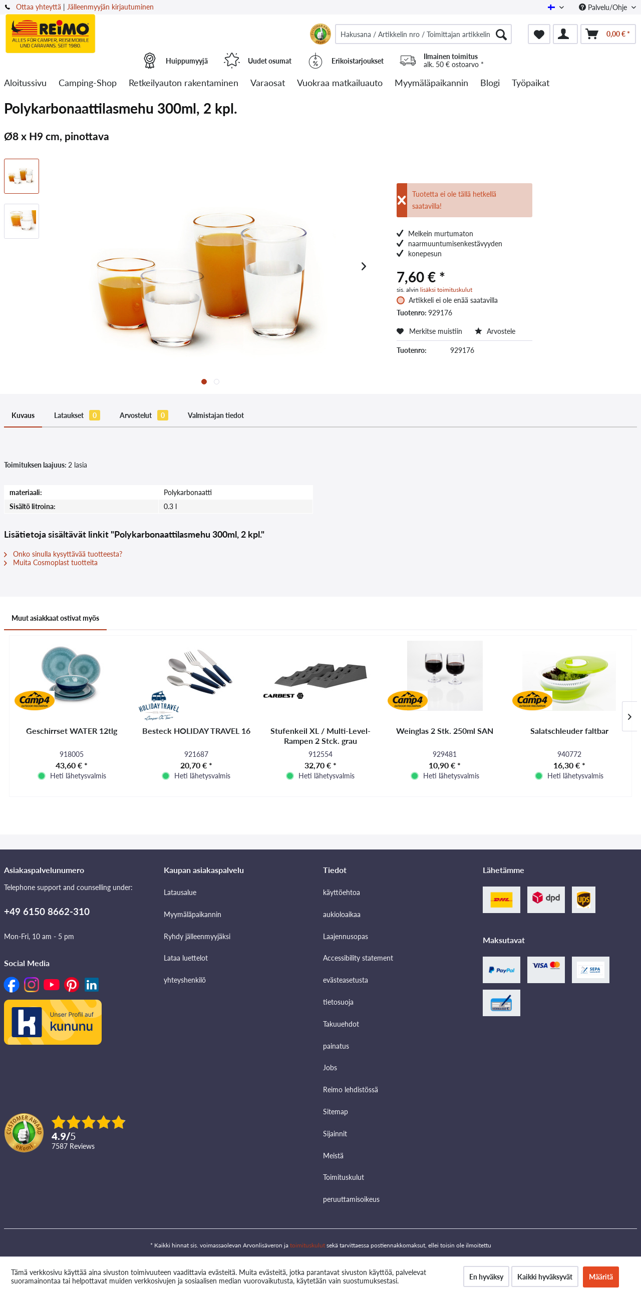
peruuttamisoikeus (351, 1199)
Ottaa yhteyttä (38, 7)
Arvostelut (144, 415)
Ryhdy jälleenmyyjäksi (197, 936)
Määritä (601, 1276)
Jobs (330, 1067)
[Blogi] (490, 83)
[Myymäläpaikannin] (431, 83)
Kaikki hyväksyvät (544, 1276)
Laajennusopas (345, 936)
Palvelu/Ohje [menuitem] (604, 7)
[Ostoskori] (608, 34)
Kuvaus (23, 415)
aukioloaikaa (342, 914)
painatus (336, 1046)
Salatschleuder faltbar (569, 730)
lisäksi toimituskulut (446, 289)
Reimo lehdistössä (350, 1089)
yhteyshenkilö (185, 980)
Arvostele (495, 331)
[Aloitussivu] (25, 83)
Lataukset (77, 415)
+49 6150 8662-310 (47, 911)
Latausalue (180, 892)
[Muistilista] (539, 34)
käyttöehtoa (341, 892)
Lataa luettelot (186, 958)
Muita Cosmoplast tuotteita (51, 562)
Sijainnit (335, 1133)
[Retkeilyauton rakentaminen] (183, 83)
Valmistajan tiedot (216, 415)
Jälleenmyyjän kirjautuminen (110, 7)
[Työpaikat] (530, 83)
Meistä (333, 1155)
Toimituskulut (343, 1177)
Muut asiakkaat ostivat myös (55, 618)
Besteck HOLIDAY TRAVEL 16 (196, 730)
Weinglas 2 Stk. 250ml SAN (444, 730)
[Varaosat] (267, 83)
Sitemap (335, 1111)
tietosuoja (338, 1002)
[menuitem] (423, 34)
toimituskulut (307, 1245)
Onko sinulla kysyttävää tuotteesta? (63, 554)
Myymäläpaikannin (192, 914)
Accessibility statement (358, 958)
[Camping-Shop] (88, 83)
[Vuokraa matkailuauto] (340, 83)
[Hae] (501, 34)
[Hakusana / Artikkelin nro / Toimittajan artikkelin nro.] (423, 34)
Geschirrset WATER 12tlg (71, 730)
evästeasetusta (345, 980)
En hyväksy (486, 1276)
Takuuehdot (341, 1024)
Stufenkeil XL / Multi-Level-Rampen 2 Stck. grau (320, 735)
